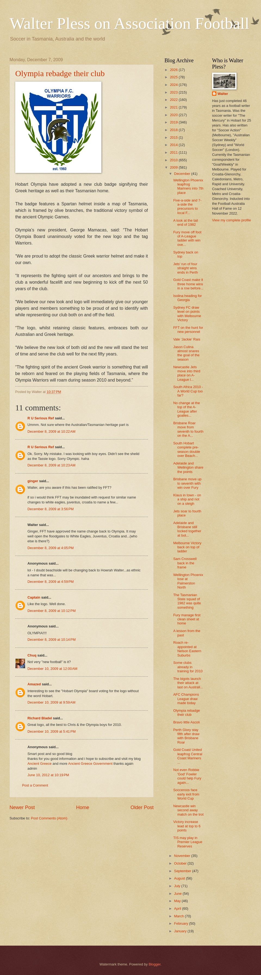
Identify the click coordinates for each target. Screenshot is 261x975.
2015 (174, 137)
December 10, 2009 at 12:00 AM (52, 669)
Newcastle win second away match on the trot (188, 810)
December (182, 174)
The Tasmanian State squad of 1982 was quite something (187, 601)
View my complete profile (231, 220)
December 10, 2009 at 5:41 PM (51, 731)
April (178, 908)
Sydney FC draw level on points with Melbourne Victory (187, 313)
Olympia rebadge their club (60, 73)
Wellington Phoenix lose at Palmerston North (188, 581)
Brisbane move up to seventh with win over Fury (187, 483)
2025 (174, 77)
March (179, 916)
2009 (174, 167)
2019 (174, 122)
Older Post (142, 807)
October (180, 863)
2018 (174, 130)
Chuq (31, 655)
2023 (174, 92)
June (178, 894)
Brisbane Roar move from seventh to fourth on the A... (188, 429)
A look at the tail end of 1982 (185, 222)
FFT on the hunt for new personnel (188, 330)
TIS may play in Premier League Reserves (187, 842)
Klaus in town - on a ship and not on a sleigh (187, 499)
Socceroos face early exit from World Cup (186, 794)
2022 (174, 100)
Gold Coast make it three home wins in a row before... (188, 284)
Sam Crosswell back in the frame (185, 563)
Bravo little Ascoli (186, 722)
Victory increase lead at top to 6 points (186, 826)
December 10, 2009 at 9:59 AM (51, 702)
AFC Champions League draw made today (186, 698)
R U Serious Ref (40, 418)
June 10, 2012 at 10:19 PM (48, 775)
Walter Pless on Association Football (129, 23)
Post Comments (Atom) (49, 818)
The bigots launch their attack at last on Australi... (188, 683)
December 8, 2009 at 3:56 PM (50, 509)
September (183, 871)
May (178, 901)
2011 (174, 152)
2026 (174, 70)
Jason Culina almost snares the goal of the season (186, 353)
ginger (32, 481)
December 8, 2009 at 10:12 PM (51, 611)
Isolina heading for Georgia (187, 298)
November (182, 856)
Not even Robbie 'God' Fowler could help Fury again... (187, 776)
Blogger (155, 964)
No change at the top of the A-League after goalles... (186, 409)
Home (82, 807)
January (180, 931)
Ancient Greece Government (91, 764)
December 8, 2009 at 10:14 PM (51, 639)
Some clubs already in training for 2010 (188, 667)
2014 (174, 145)
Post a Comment (35, 785)
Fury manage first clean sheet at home (186, 619)
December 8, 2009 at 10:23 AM (51, 465)
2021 (174, 107)
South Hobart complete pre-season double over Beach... (186, 449)
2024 (174, 85)
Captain (33, 597)
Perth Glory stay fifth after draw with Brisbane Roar (186, 736)
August (180, 878)
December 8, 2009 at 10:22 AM (51, 431)
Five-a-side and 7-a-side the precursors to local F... (187, 206)
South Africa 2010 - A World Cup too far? (188, 391)
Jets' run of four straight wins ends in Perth (185, 268)
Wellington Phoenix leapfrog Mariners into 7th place (188, 186)
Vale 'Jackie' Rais (186, 339)
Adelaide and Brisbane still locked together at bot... (187, 529)
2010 (174, 160)
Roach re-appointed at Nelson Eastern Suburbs (187, 648)
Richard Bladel (39, 718)
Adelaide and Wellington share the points (188, 467)
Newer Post (22, 807)
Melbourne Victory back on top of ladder (187, 547)
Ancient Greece (39, 764)
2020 (174, 115)
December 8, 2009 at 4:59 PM (50, 582)
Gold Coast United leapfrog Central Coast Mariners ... (187, 756)
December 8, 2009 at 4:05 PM (50, 548)
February (181, 923)
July (177, 886)
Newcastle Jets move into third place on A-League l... (186, 373)
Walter (222, 94)
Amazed (34, 684)
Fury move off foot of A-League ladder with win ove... (187, 238)
